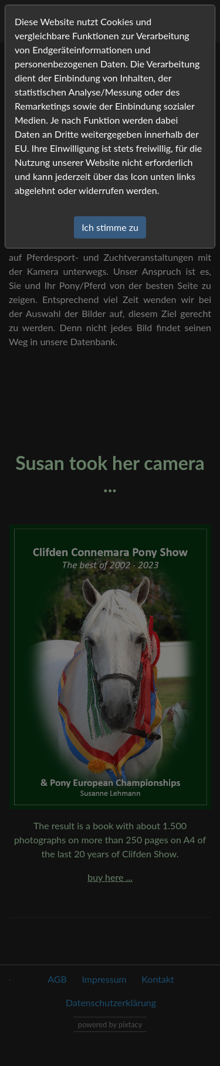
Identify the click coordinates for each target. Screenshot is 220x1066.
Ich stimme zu (110, 227)
